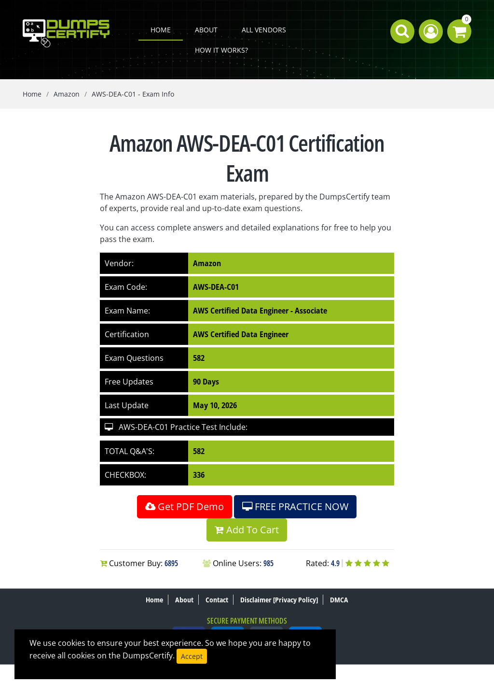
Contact (217, 599)
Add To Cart (247, 529)
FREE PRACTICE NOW (295, 506)
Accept (192, 656)
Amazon (67, 94)
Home (161, 29)
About (206, 29)
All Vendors (264, 29)
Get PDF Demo (184, 506)
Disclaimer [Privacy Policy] (279, 599)
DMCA (339, 599)
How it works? (221, 50)
